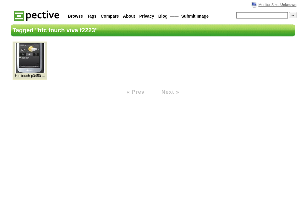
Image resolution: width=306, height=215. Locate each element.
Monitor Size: (277, 5)
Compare (110, 16)
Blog (163, 16)
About (129, 16)
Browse (75, 16)
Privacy (146, 16)
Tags (92, 16)
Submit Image (195, 16)
